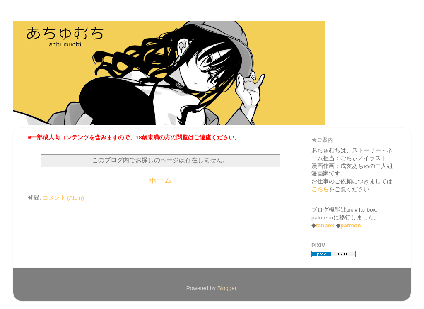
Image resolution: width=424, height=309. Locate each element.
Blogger (226, 288)
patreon (350, 225)
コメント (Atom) (63, 198)
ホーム (160, 180)
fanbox (325, 225)
